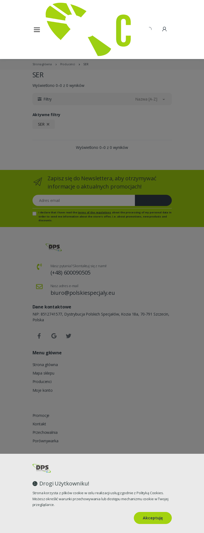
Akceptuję (153, 517)
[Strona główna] (59, 29)
